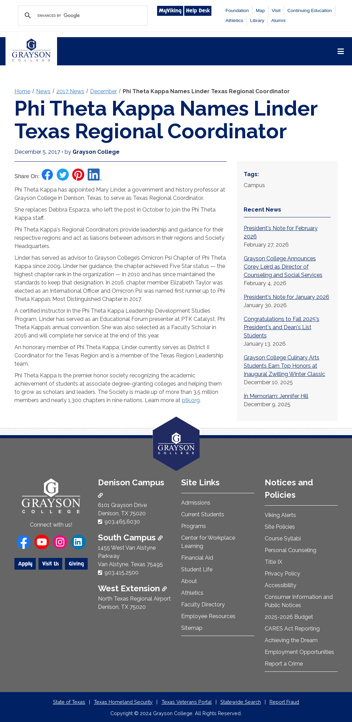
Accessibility (280, 585)
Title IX (273, 562)
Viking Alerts (280, 515)
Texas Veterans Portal (187, 702)
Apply (25, 564)
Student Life (196, 569)
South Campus (130, 537)
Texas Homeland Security (123, 702)
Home (22, 91)
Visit (276, 10)
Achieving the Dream (291, 640)
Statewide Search (240, 702)
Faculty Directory (203, 604)
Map (260, 10)
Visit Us (50, 564)
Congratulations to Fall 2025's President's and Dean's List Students (281, 327)
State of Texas (69, 702)
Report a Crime (284, 663)
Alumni (278, 20)
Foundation (237, 10)
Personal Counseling (290, 550)
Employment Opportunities (299, 652)
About (189, 581)
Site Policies (280, 527)
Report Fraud (284, 702)
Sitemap (191, 628)
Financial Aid (197, 557)
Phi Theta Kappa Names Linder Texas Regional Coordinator (206, 91)
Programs (193, 526)
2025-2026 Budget (289, 617)
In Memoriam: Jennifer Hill (276, 396)
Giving (76, 564)
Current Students (202, 514)
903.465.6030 (122, 521)
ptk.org (191, 400)
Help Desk (198, 10)
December (103, 91)
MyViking (170, 10)
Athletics (234, 20)
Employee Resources (208, 616)
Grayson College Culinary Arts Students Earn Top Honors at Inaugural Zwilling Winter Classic (284, 365)
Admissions (195, 502)
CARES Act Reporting (292, 628)
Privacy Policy (282, 573)
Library (257, 20)
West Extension (132, 588)
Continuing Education (309, 10)
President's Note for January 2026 (286, 297)
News (43, 91)
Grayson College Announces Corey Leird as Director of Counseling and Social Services (283, 266)
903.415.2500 (121, 572)
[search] (81, 15)
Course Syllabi (283, 538)
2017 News (70, 91)
